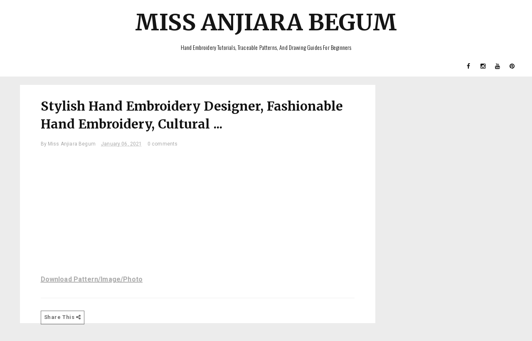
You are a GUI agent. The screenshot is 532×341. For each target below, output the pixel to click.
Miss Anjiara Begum (266, 22)
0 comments (163, 144)
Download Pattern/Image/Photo (92, 279)
